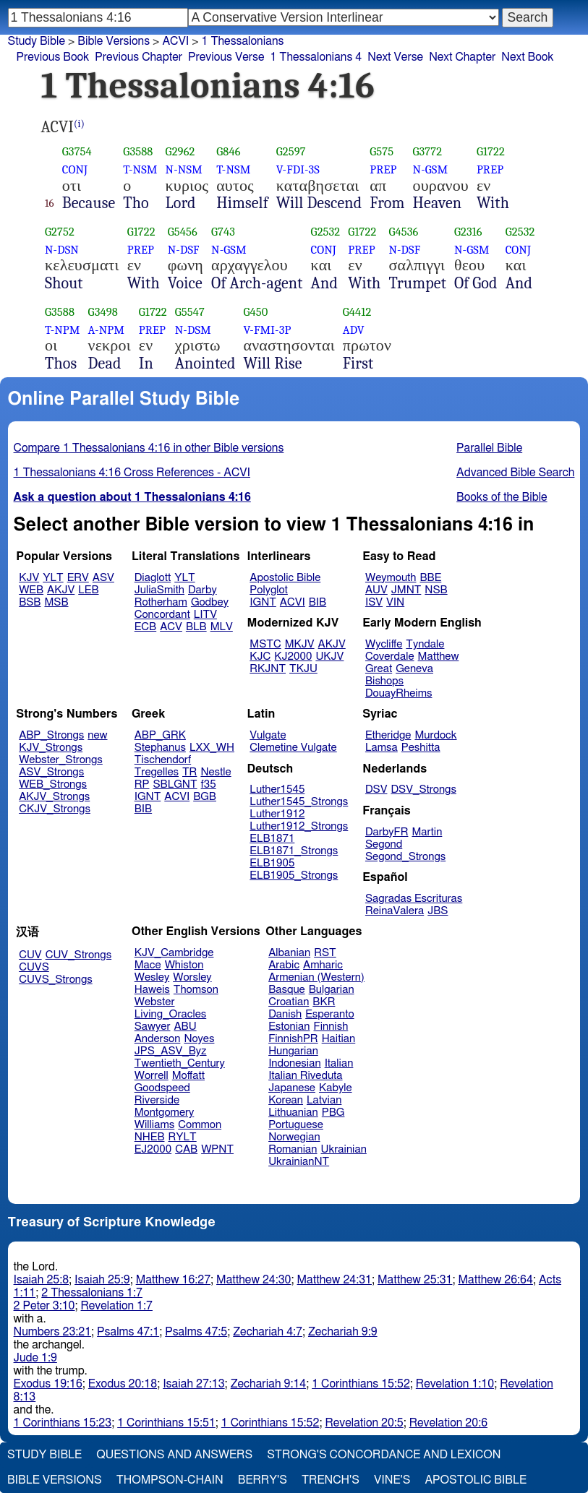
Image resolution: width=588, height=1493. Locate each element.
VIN (395, 602)
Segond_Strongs (405, 856)
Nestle (215, 772)
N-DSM (193, 330)
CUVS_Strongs (56, 979)
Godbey (210, 602)
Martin (427, 832)
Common (199, 1124)
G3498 (103, 312)
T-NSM (140, 169)
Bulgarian (331, 989)
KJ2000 (293, 656)
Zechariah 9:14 (269, 1384)
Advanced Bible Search (515, 472)
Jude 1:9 (35, 1358)
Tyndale (425, 644)
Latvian (324, 1100)
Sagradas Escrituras (413, 898)
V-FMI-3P (267, 330)
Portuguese (295, 1124)
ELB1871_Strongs (294, 851)
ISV (374, 602)
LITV (205, 614)
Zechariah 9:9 (343, 1332)
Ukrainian (344, 1149)
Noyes (199, 1038)
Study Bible (36, 41)
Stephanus (160, 747)
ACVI (175, 41)
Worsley (192, 977)
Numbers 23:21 (53, 1332)
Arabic (283, 965)
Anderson (158, 1038)
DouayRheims (399, 693)
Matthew (438, 656)
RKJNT (268, 668)
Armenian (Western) (316, 977)
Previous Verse (226, 57)
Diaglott (153, 577)
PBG (333, 1112)
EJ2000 (153, 1149)
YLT (53, 577)
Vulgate (268, 735)
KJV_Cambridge (174, 952)
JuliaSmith (159, 590)
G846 (228, 151)
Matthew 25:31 (415, 1280)
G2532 (326, 231)
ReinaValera (394, 910)
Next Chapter (462, 57)
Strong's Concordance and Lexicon (383, 1454)
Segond (383, 844)
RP (142, 784)
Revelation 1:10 (455, 1384)
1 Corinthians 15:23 (63, 1423)
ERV (78, 577)
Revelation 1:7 (117, 1306)
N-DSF (184, 250)
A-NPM (106, 330)
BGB (204, 796)
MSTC (265, 644)
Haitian (339, 1038)
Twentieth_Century (180, 1063)
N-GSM (430, 169)
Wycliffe (383, 644)
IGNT (263, 602)
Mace (148, 965)
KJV (29, 577)
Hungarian (293, 1051)
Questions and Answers (174, 1454)
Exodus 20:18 (122, 1384)
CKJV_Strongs (54, 809)
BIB (317, 602)
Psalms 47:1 (128, 1332)
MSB (56, 602)
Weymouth (391, 577)
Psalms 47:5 (196, 1332)
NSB (436, 590)
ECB (145, 626)
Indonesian (294, 1063)
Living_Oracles (171, 1014)
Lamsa (381, 747)
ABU (185, 1026)
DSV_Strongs (423, 789)
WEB (31, 590)
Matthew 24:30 (253, 1280)
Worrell (152, 1075)
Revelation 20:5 (364, 1423)
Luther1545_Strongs (299, 801)
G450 (256, 312)
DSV (376, 789)
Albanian (289, 952)
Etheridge (388, 735)
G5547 (190, 312)
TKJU (303, 668)
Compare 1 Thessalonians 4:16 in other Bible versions (149, 448)
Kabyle (335, 1088)
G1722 (491, 151)
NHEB (150, 1137)
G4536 (403, 231)
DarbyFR (387, 832)
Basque (286, 989)
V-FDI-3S (298, 169)
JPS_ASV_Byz (171, 1051)
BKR (323, 1002)
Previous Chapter (138, 57)
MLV (221, 626)
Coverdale (389, 656)
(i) (79, 124)
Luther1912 (277, 814)
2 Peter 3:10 (44, 1306)
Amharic (323, 965)
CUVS (34, 967)
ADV (354, 330)
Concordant (162, 614)
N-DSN (62, 250)
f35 (208, 784)
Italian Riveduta (305, 1075)
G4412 (357, 312)
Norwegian (294, 1137)
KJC (260, 656)
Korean (285, 1100)
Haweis (152, 989)
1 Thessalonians (243, 41)
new (97, 735)
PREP (383, 169)
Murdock (435, 735)
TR (189, 772)
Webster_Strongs (61, 759)
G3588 (138, 151)
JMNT (406, 590)
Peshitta (420, 747)
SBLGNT (175, 784)
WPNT (217, 1149)
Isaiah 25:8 (41, 1280)
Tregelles (157, 772)
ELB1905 (272, 863)
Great (378, 668)
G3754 (77, 151)
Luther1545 (277, 789)
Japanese (291, 1088)
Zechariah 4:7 (267, 1332)
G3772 (428, 151)
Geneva (414, 668)
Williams (155, 1124)
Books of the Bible (501, 497)
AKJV (60, 590)
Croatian (288, 1002)
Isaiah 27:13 (193, 1384)
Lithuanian (293, 1112)
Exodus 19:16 (48, 1384)
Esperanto (329, 1014)
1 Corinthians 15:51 (166, 1423)
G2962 (180, 151)
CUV (30, 955)
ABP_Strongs (51, 735)
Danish (285, 1014)
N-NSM (184, 169)
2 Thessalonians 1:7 (91, 1293)
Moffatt (188, 1075)
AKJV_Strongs (54, 796)
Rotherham (161, 602)
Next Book (527, 57)
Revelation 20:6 (448, 1423)
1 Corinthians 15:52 (361, 1384)
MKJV (300, 644)
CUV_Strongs (78, 955)
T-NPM (62, 330)
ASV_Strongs (51, 772)
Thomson (196, 989)
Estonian (289, 1026)
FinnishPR (293, 1038)
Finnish (331, 1026)
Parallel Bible (489, 448)
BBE (431, 577)
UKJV (329, 656)
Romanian (292, 1149)
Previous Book (53, 57)
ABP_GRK (160, 735)
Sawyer (153, 1026)
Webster (155, 1002)
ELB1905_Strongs (294, 875)
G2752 (59, 231)
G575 (381, 151)
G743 (223, 231)
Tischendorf (163, 759)
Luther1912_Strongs (299, 826)
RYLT (182, 1137)
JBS (437, 910)
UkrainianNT (298, 1161)
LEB (88, 590)
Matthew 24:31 (334, 1280)
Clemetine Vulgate (293, 747)
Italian (339, 1063)
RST (325, 952)
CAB (186, 1149)
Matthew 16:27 (173, 1280)
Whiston (184, 965)
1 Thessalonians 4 (316, 57)
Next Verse (395, 57)
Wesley (152, 977)
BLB (196, 626)
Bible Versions (113, 41)
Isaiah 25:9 (102, 1280)
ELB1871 (272, 838)
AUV (376, 590)
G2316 (468, 231)
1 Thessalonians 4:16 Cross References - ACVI (132, 472)
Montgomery (165, 1112)
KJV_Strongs (50, 747)
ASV (103, 577)
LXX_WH (211, 747)
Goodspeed (162, 1088)
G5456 (182, 231)
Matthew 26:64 (495, 1280)
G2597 (291, 151)
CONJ (75, 169)
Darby (202, 590)
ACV (171, 626)
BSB (30, 602)
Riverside (157, 1100)
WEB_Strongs (53, 784)
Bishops (384, 681)
